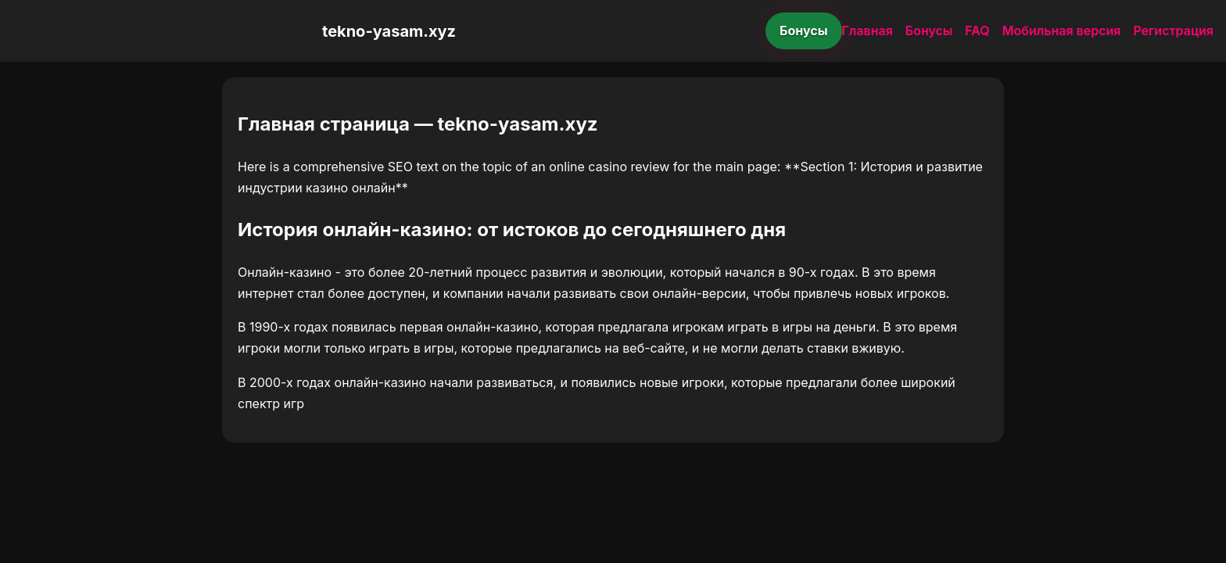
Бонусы (804, 30)
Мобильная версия (1061, 30)
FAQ (977, 30)
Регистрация (1173, 30)
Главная (867, 30)
